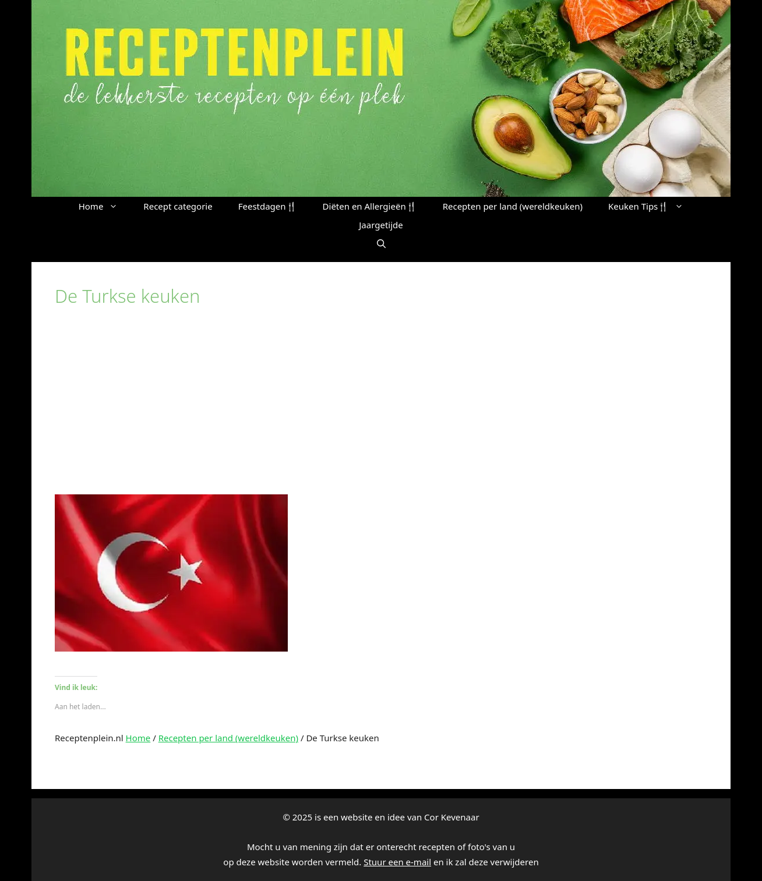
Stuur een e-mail (397, 862)
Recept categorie (177, 206)
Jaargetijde (381, 225)
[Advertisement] (381, 407)
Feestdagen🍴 (267, 206)
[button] (381, 243)
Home (105, 206)
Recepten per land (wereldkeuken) (513, 206)
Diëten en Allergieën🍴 (370, 206)
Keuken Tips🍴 (652, 206)
